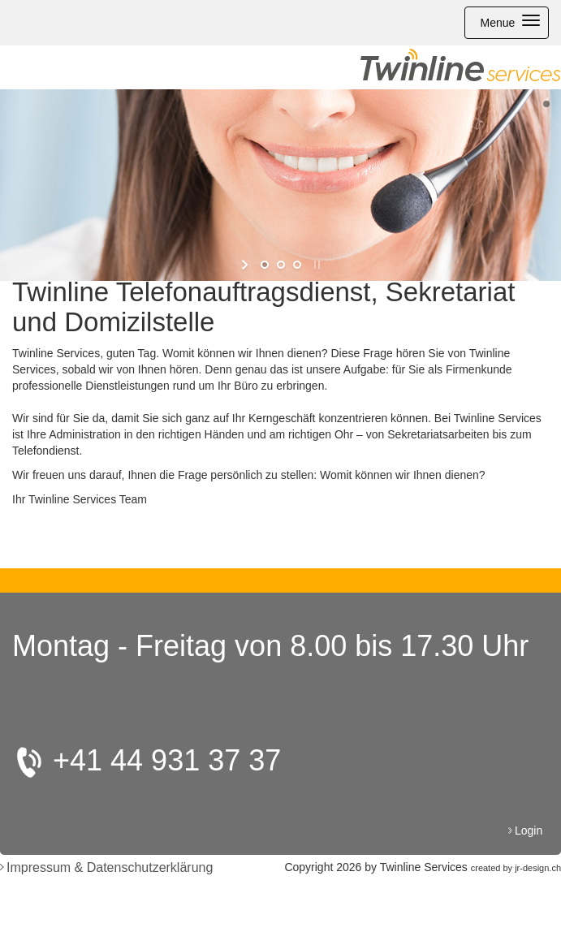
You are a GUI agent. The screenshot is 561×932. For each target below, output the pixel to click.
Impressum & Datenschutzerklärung (109, 867)
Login (530, 830)
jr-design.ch (538, 868)
